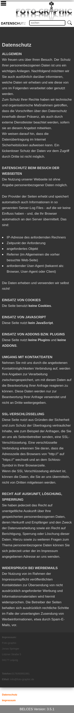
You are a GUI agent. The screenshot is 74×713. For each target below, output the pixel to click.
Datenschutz (13, 23)
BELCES (26, 709)
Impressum (9, 700)
